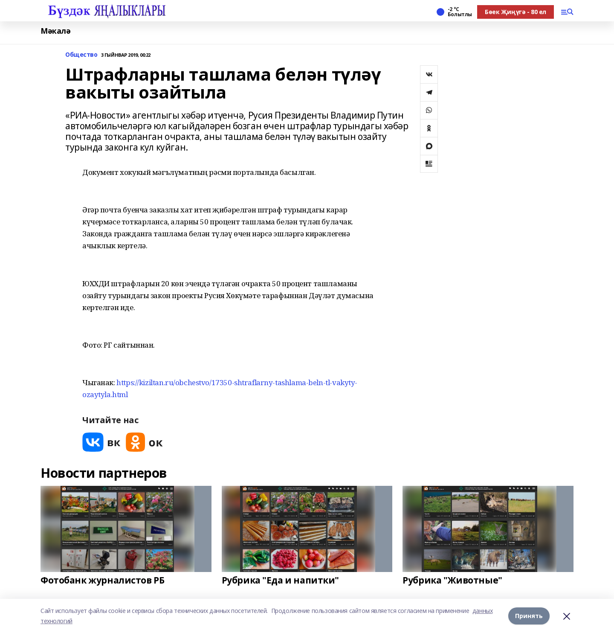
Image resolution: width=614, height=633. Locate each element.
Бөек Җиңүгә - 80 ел (515, 12)
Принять (529, 616)
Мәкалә (55, 30)
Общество (81, 54)
